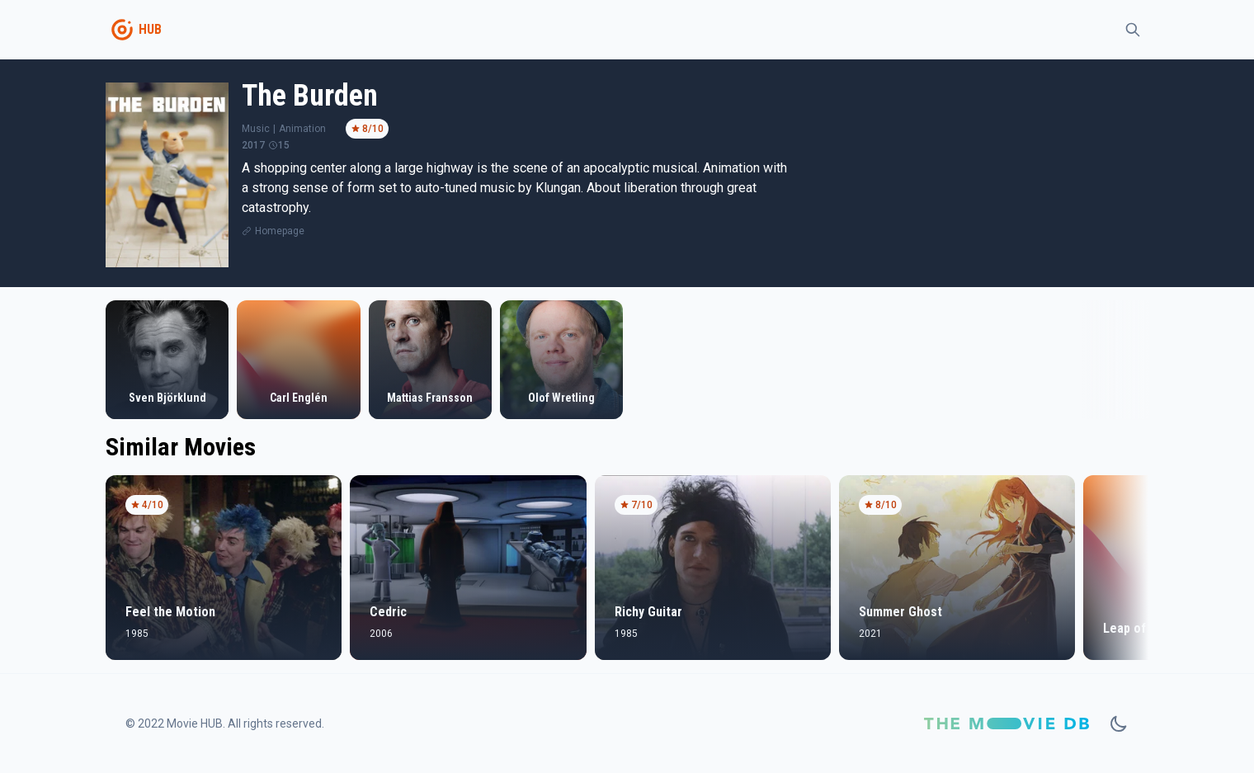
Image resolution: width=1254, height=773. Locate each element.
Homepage (279, 231)
